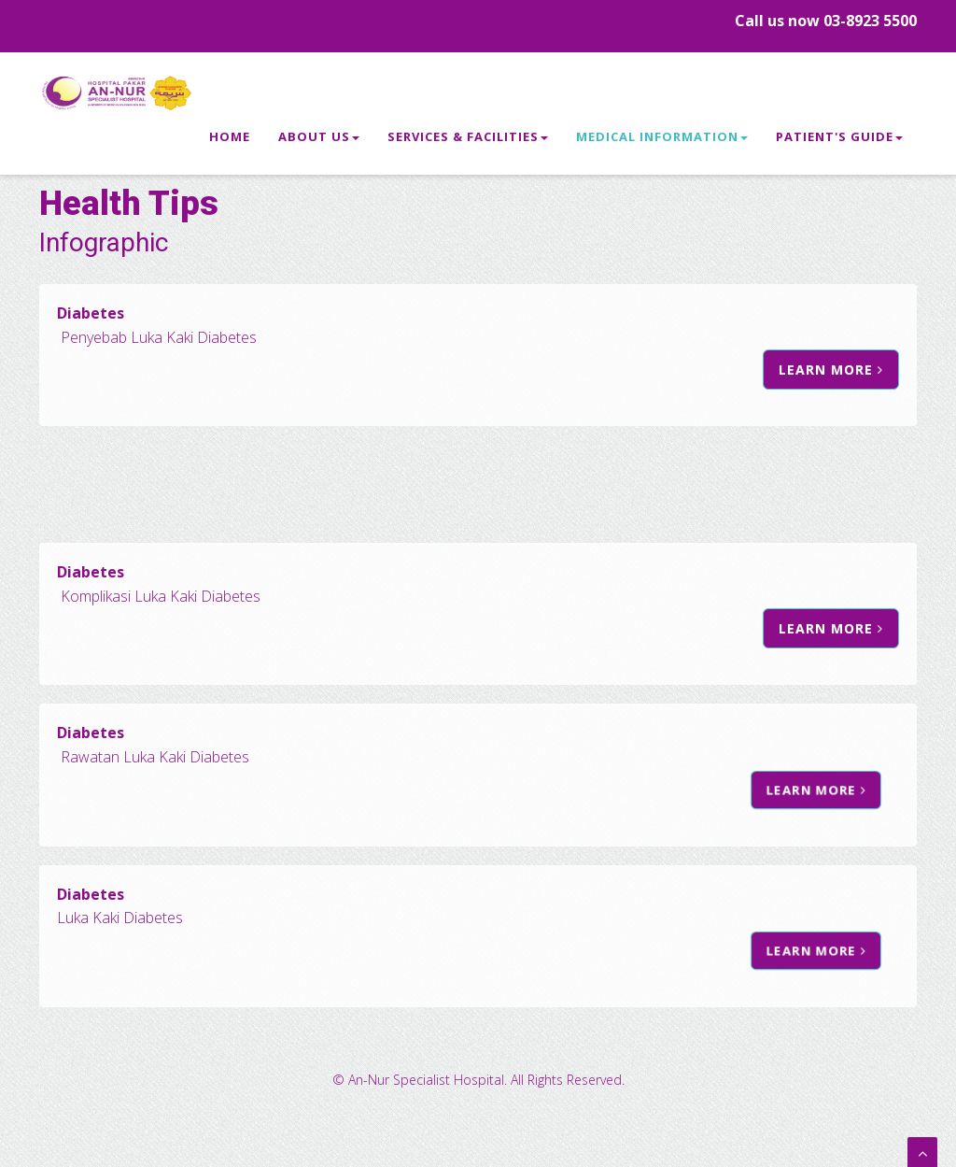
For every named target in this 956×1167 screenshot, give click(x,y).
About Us (318, 141)
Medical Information (662, 141)
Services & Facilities (467, 141)
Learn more (780, 370)
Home (229, 141)
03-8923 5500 (870, 20)
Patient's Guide (839, 141)
